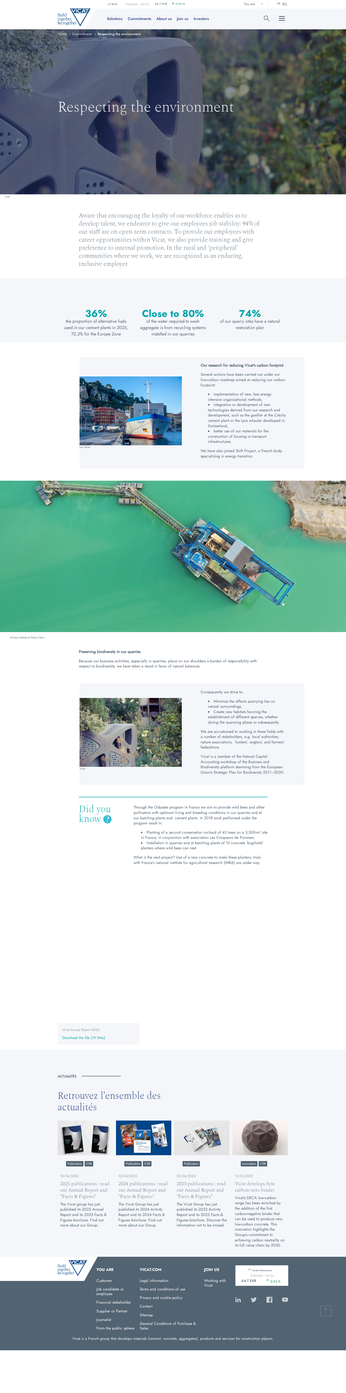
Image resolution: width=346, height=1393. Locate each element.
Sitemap (146, 1315)
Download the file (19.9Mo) (83, 1038)
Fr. (279, 3)
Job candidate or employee (110, 1291)
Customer (104, 1280)
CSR (89, 1163)
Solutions (115, 18)
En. (284, 3)
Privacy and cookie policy (161, 1297)
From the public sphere (115, 1328)
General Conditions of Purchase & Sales (168, 1326)
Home (62, 33)
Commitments (139, 18)
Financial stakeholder (113, 1302)
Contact (146, 1306)
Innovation (249, 1163)
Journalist (103, 1319)
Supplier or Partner (111, 1311)
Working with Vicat (215, 1283)
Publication (75, 1163)
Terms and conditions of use (162, 1289)
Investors (201, 18)
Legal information (154, 1280)
